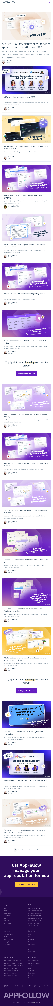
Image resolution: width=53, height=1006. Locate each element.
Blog (29, 934)
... (35, 850)
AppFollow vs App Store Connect (13, 963)
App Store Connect (33, 961)
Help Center (31, 944)
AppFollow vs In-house (10, 968)
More (29, 978)
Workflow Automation (34, 916)
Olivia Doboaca (10, 61)
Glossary (31, 942)
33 (37, 850)
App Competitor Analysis (35, 920)
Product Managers (9, 939)
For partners (7, 923)
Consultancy (7, 913)
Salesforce (31, 973)
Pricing (5, 911)
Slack (29, 968)
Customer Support (9, 934)
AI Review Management (35, 913)
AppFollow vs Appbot (10, 973)
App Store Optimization (35, 911)
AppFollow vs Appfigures (11, 970)
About (5, 908)
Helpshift (31, 975)
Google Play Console (34, 963)
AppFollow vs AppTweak (11, 975)
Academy (31, 939)
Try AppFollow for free (26, 884)
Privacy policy (22, 986)
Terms (16, 985)
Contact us (7, 920)
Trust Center (32, 947)
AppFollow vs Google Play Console (14, 965)
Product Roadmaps (33, 923)
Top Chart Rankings (34, 925)
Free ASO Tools (32, 952)
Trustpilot (31, 970)
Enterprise (7, 944)
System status (6, 986)
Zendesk (30, 965)
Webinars (31, 937)
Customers (7, 916)
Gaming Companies (9, 942)
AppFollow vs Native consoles (12, 961)
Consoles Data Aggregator (36, 918)
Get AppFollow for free (26, 374)
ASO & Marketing (8, 937)
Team (5, 918)
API (29, 949)
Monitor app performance (35, 908)
